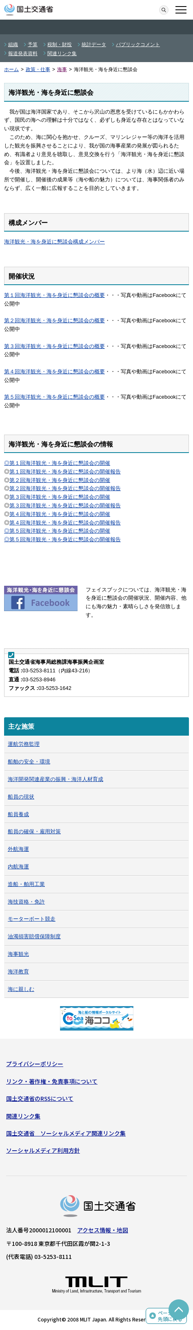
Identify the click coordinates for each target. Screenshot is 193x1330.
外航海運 (18, 849)
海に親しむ (21, 989)
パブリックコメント (138, 44)
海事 (62, 69)
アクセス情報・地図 (102, 1230)
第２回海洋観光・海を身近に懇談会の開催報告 (65, 488)
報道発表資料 (23, 53)
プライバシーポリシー (34, 1064)
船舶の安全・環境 (29, 762)
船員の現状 (21, 797)
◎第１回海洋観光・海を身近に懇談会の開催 (57, 463)
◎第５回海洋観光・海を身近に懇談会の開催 (57, 531)
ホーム (11, 69)
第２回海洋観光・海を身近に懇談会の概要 (54, 320)
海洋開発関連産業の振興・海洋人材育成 (55, 779)
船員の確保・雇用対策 (34, 831)
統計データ (94, 44)
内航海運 (18, 867)
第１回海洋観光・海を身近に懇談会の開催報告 (65, 472)
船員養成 (18, 814)
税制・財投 (59, 44)
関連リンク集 (62, 53)
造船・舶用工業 (26, 884)
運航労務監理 (24, 744)
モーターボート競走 (31, 919)
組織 (13, 44)
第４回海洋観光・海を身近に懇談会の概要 (54, 371)
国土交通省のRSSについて (39, 1098)
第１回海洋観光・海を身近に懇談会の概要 (54, 295)
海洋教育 (18, 971)
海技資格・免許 (26, 902)
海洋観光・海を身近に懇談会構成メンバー (54, 242)
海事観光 (18, 954)
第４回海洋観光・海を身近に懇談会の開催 (59, 514)
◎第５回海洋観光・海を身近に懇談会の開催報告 (62, 539)
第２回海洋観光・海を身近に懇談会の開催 (59, 480)
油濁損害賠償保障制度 (34, 936)
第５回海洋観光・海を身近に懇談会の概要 (54, 397)
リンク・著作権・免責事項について (52, 1081)
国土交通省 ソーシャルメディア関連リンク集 (66, 1133)
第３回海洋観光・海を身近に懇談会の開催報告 (65, 505)
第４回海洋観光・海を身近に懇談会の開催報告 (65, 523)
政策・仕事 (38, 69)
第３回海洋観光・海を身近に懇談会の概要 (54, 346)
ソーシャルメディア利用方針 (43, 1150)
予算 (33, 44)
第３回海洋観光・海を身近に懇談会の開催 (59, 497)
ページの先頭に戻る (170, 1316)
